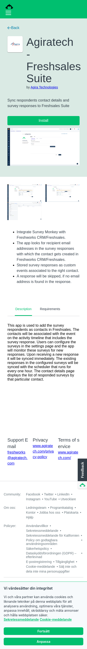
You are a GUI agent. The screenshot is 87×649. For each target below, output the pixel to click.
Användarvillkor (37, 526)
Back (13, 28)
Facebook (33, 494)
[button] (82, 473)
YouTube (50, 499)
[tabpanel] (43, 373)
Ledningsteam (36, 507)
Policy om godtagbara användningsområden (41, 542)
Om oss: (10, 507)
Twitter (48, 494)
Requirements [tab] (50, 309)
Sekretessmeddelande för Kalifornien (52, 535)
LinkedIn (63, 494)
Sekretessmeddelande (21, 619)
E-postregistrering (39, 562)
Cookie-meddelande (56, 619)
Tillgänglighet (64, 562)
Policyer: (10, 526)
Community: (12, 494)
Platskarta (71, 512)
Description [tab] (23, 309)
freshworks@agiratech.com (17, 457)
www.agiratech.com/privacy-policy (43, 451)
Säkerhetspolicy (37, 548)
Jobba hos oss (49, 512)
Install (43, 120)
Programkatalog (61, 507)
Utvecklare (68, 499)
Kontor (30, 512)
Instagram (33, 499)
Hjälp (29, 517)
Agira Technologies (44, 87)
